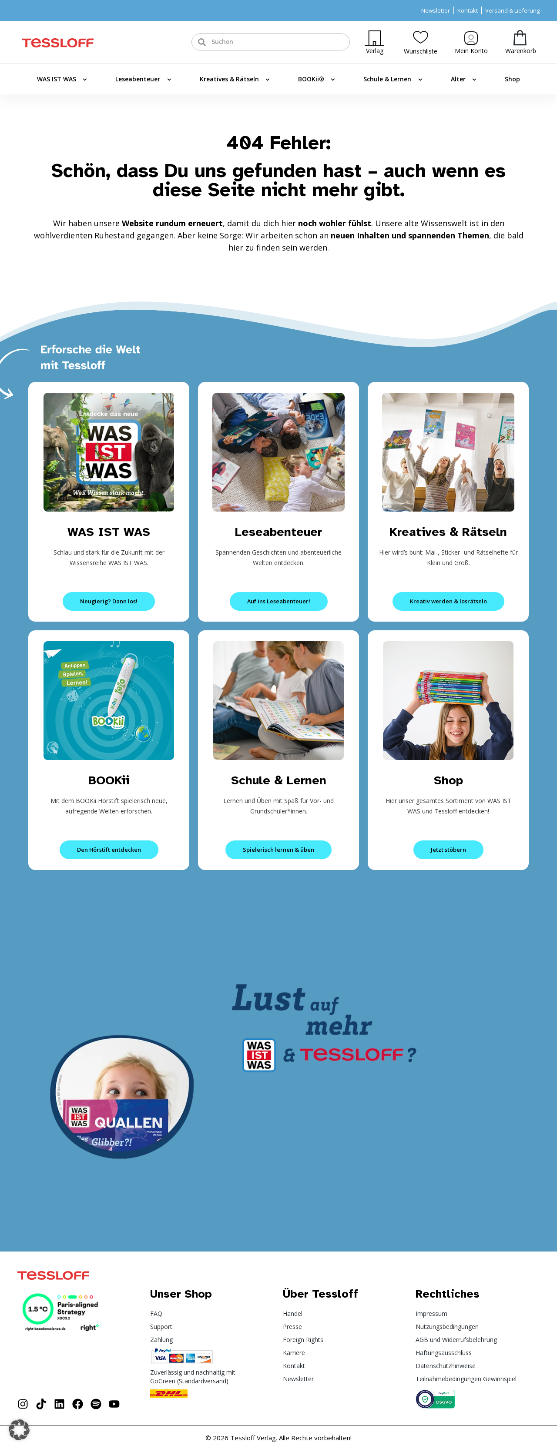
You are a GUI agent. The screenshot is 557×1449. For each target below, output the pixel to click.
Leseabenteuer (143, 79)
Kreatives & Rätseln (235, 79)
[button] (19, 1430)
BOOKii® (316, 79)
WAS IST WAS (62, 79)
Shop (512, 79)
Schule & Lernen (392, 79)
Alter (463, 79)
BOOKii (109, 779)
